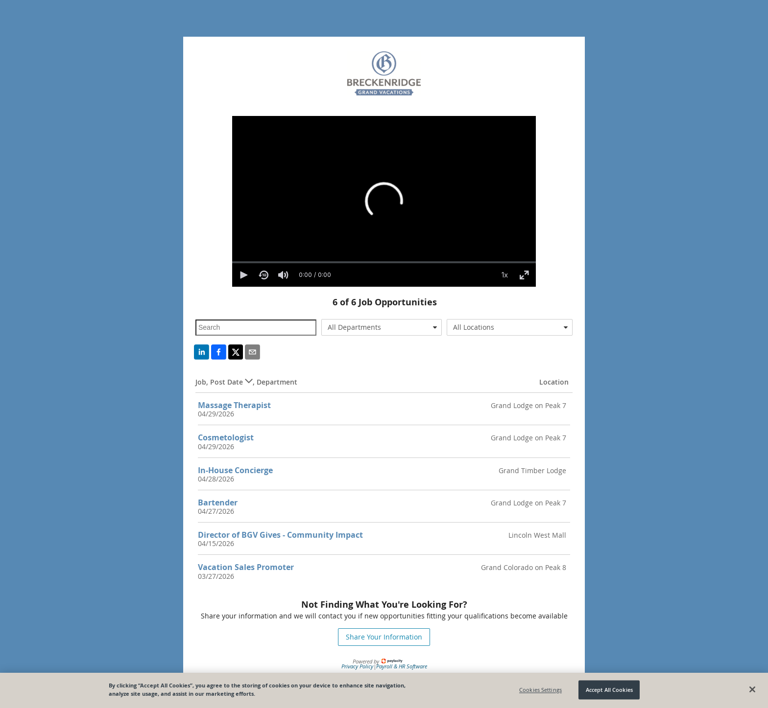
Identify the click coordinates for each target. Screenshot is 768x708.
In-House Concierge (235, 470)
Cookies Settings (540, 689)
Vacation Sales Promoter (246, 567)
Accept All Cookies (609, 689)
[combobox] (381, 327)
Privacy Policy (357, 666)
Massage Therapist (234, 405)
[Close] (752, 689)
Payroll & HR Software (401, 666)
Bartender (218, 502)
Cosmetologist (226, 437)
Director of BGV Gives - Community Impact (280, 534)
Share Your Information (384, 636)
